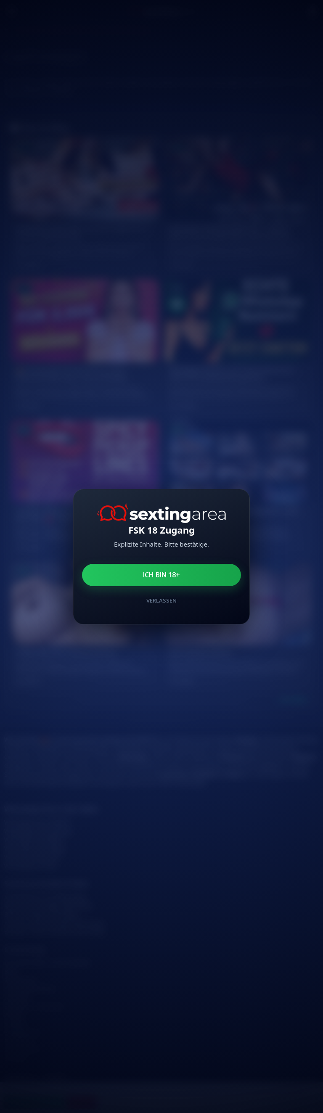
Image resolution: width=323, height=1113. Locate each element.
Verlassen (161, 600)
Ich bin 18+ (161, 574)
